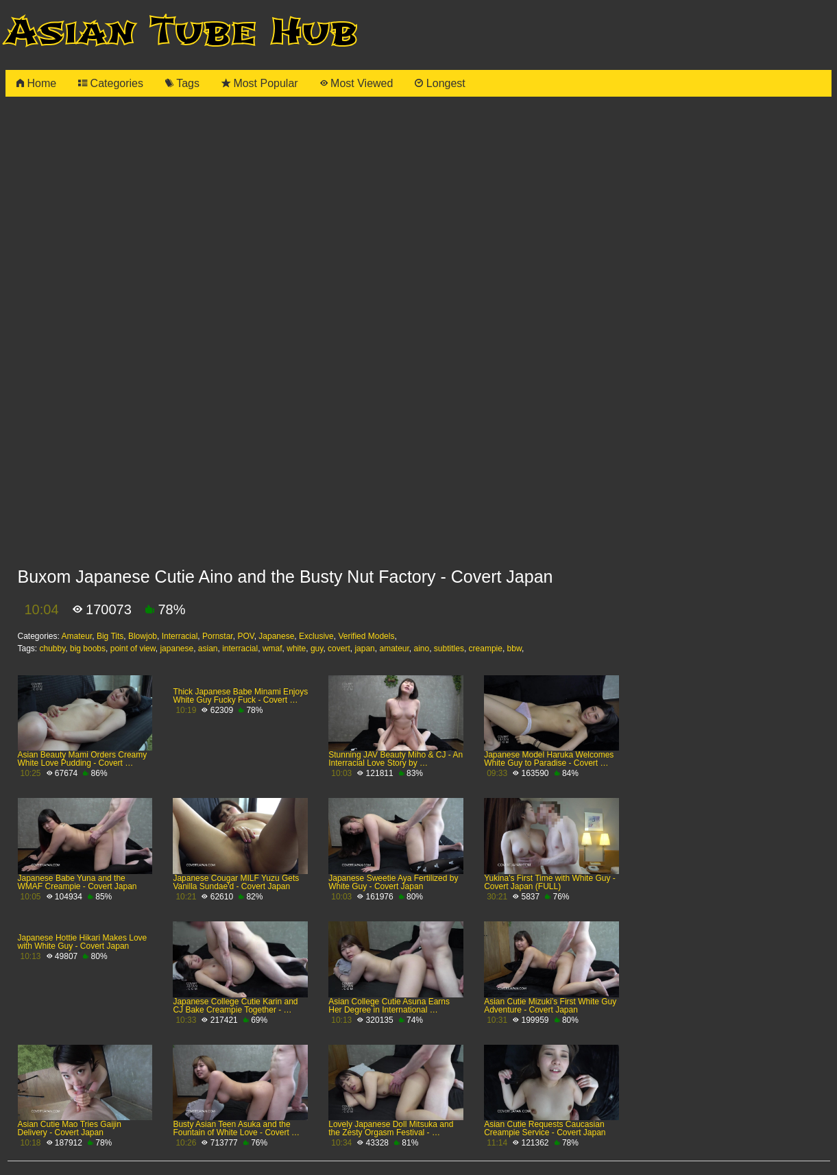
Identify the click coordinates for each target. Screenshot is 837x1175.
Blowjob (142, 636)
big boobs (88, 648)
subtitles (449, 648)
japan (364, 648)
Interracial (180, 636)
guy (317, 648)
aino (422, 648)
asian (208, 648)
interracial (240, 648)
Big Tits (110, 636)
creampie (485, 648)
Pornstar (217, 636)
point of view (133, 648)
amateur (394, 648)
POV (245, 636)
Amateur (77, 636)
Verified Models (366, 636)
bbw (514, 648)
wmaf (272, 648)
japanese (176, 648)
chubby (53, 648)
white (296, 648)
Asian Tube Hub (181, 32)
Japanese (276, 636)
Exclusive (316, 636)
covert (339, 648)
